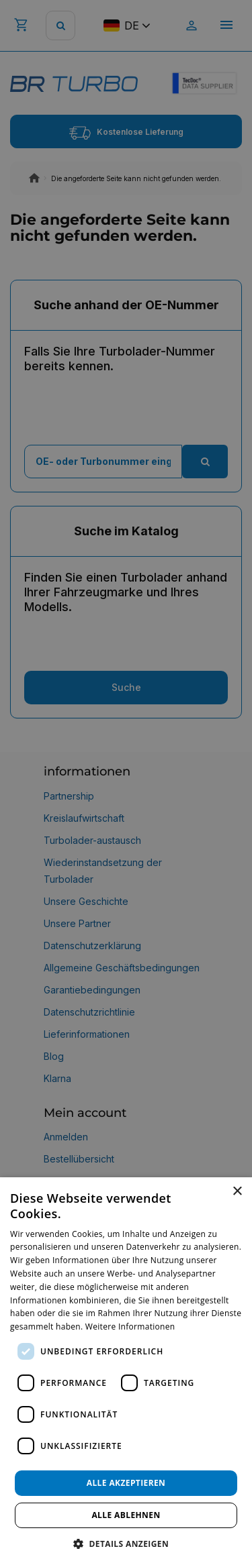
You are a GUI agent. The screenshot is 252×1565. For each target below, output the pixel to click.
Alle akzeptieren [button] (126, 1483)
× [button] (237, 1192)
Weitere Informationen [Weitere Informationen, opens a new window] (130, 1326)
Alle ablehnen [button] (125, 1515)
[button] (126, 1543)
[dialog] (126, 1371)
